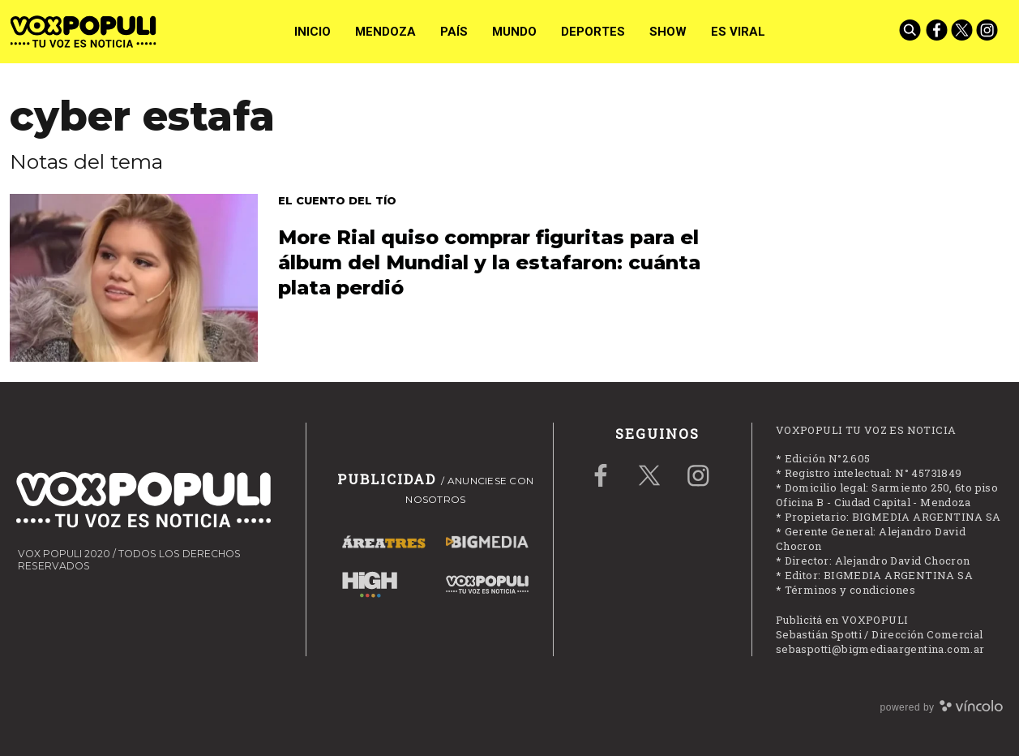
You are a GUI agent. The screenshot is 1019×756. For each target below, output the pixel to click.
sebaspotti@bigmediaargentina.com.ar (880, 649)
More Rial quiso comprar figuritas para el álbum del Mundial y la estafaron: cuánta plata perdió (489, 262)
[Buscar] (911, 31)
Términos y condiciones (850, 589)
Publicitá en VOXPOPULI (842, 619)
